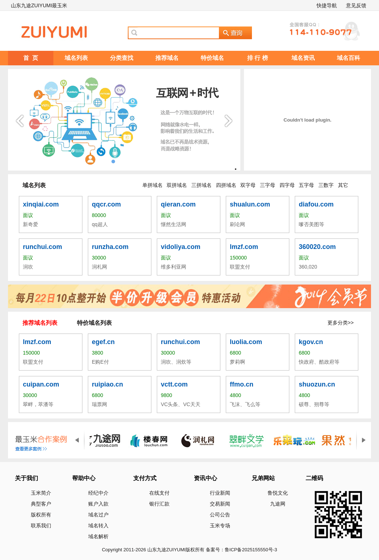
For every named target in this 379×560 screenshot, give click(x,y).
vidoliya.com (180, 246)
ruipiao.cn (107, 384)
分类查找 (121, 58)
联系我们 (41, 525)
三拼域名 (201, 185)
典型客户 (41, 504)
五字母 (306, 185)
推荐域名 (167, 58)
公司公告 (220, 515)
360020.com (317, 246)
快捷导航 (327, 5)
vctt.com (174, 384)
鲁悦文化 (278, 493)
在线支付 (159, 493)
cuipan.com (41, 384)
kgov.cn (311, 342)
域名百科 (348, 58)
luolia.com (246, 342)
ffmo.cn (241, 384)
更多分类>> (340, 323)
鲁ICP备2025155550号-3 (251, 549)
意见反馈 (356, 5)
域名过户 (98, 515)
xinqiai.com (41, 204)
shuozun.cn (317, 384)
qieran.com (178, 204)
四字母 (287, 185)
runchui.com (42, 246)
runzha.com (110, 246)
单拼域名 (152, 185)
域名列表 (76, 58)
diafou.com (316, 204)
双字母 (248, 185)
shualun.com (250, 204)
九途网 (277, 504)
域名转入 (98, 525)
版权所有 (41, 515)
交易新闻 (220, 504)
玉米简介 (41, 493)
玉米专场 (220, 525)
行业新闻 (220, 493)
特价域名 (212, 58)
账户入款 (98, 504)
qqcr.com (106, 204)
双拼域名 (177, 185)
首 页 (30, 58)
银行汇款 (159, 504)
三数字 (326, 185)
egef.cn (103, 342)
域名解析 (98, 536)
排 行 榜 (257, 58)
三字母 (267, 185)
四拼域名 (226, 185)
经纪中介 (98, 493)
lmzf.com (244, 246)
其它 (343, 185)
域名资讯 (303, 58)
